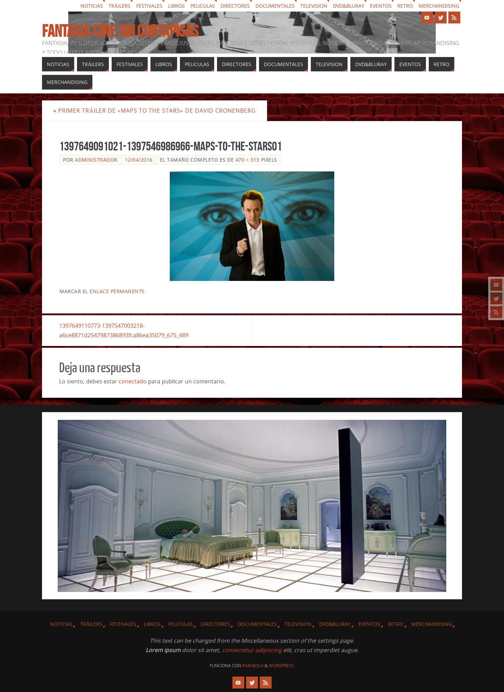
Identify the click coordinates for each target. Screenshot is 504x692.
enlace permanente (117, 291)
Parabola (253, 666)
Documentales (275, 5)
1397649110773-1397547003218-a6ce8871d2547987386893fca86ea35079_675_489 (123, 330)
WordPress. (282, 666)
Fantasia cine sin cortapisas (120, 31)
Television (313, 5)
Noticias (91, 5)
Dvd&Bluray (348, 5)
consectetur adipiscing (252, 650)
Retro (405, 5)
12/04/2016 (139, 159)
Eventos (381, 5)
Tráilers (119, 5)
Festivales (149, 5)
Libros (176, 5)
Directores (235, 5)
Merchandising (439, 5)
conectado (133, 381)
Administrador (96, 159)
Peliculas (202, 5)
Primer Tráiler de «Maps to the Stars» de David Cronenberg (154, 110)
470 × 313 (247, 159)
